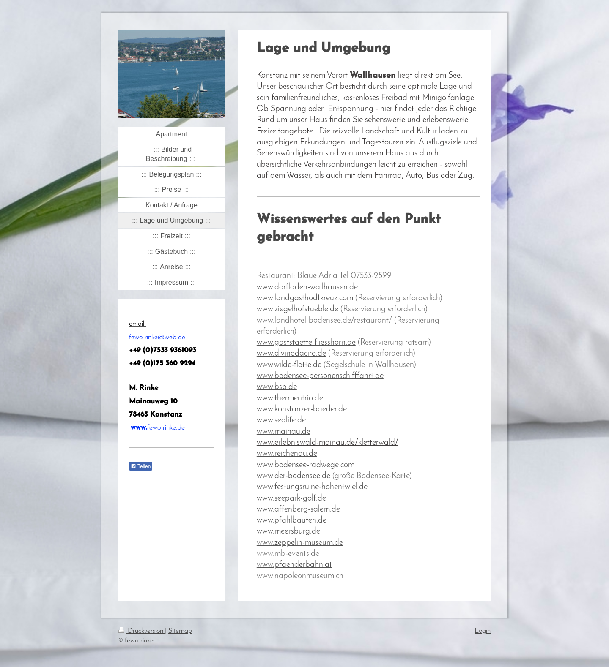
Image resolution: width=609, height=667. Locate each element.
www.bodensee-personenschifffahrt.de (320, 376)
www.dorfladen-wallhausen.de (307, 287)
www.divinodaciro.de (291, 353)
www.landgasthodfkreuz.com (305, 298)
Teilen (141, 466)
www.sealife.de (281, 420)
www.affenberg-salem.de (298, 509)
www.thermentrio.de (290, 398)
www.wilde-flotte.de (289, 365)
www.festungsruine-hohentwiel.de (312, 487)
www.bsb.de (277, 387)
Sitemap (180, 630)
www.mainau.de (283, 431)
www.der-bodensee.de (293, 476)
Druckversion (141, 630)
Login (483, 630)
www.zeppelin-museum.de (300, 543)
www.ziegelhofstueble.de (297, 309)
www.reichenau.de (287, 453)
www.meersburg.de (288, 531)
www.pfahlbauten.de (291, 520)
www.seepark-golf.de (291, 498)
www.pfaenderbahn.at (294, 565)
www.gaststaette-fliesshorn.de (306, 342)
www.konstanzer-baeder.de (302, 409)
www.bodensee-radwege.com (305, 465)
